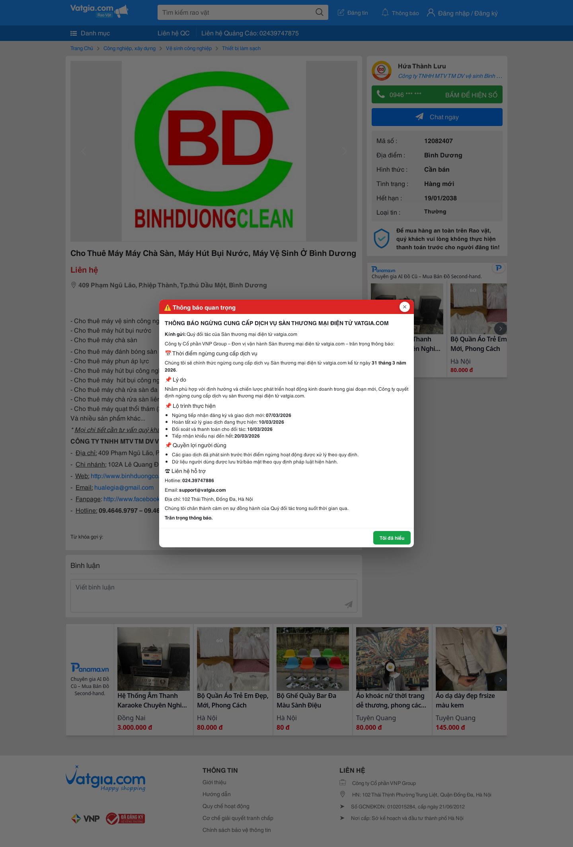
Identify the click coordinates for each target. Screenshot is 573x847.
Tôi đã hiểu (392, 537)
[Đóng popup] (405, 307)
